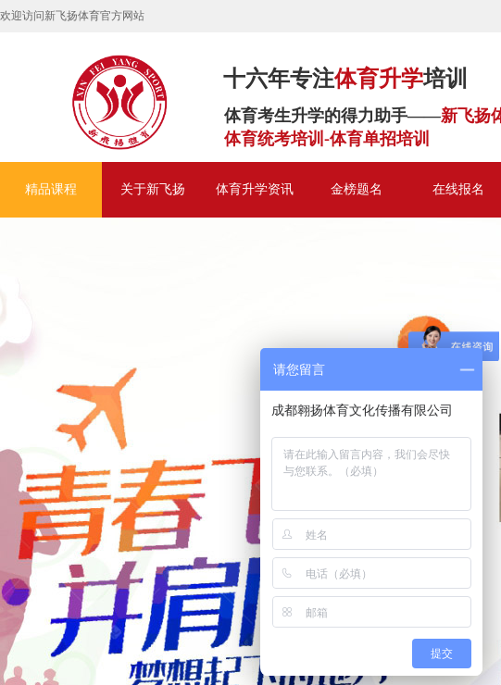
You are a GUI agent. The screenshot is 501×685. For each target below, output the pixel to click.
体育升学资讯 (255, 189)
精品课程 (51, 189)
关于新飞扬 (152, 189)
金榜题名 (356, 189)
